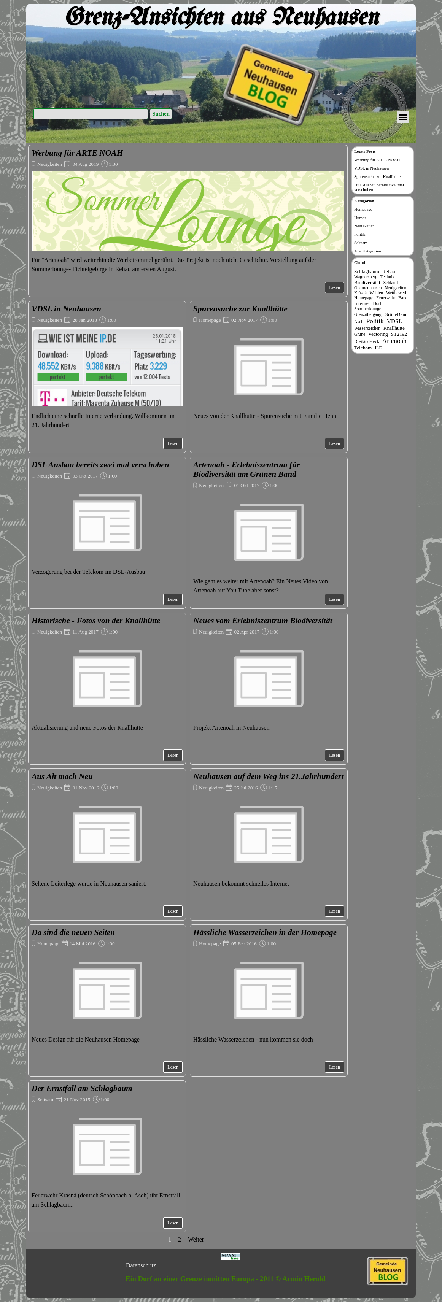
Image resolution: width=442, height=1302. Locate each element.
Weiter (196, 1239)
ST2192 (399, 334)
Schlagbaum (366, 271)
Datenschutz (141, 1265)
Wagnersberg (365, 277)
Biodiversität (367, 282)
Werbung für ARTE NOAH (77, 152)
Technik (387, 277)
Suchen (161, 114)
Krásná (360, 293)
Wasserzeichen (367, 328)
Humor (360, 217)
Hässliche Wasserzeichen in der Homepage (265, 932)
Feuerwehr (385, 297)
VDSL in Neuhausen (66, 308)
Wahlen (376, 293)
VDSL (394, 321)
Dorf (377, 303)
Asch (358, 321)
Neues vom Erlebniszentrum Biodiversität (262, 620)
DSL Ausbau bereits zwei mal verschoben (100, 464)
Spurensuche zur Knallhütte (240, 308)
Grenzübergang (368, 314)
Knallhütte (394, 328)
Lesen (334, 287)
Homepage (210, 320)
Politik (359, 234)
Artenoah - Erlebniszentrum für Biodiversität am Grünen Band (246, 469)
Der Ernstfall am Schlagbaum (82, 1088)
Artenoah (394, 341)
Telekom (363, 348)
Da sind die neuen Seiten (73, 932)
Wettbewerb (396, 293)
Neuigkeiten (49, 164)
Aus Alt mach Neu (62, 776)
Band (403, 297)
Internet (362, 303)
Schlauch (391, 282)
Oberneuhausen (368, 288)
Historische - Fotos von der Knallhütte (96, 620)
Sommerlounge (367, 308)
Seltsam (45, 1099)
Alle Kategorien (367, 251)
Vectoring (378, 334)
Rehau (388, 271)
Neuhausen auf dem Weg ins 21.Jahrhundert (268, 776)
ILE (378, 348)
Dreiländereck (366, 341)
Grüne (359, 334)
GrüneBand (395, 314)
